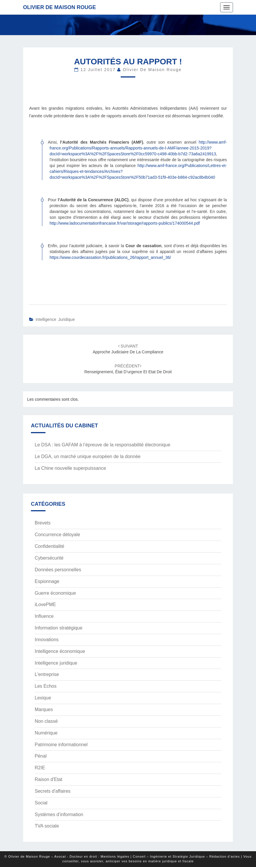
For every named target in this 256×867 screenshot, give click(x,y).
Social (41, 802)
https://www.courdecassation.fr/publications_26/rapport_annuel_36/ (110, 257)
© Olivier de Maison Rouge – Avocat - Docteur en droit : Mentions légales (66, 856)
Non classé (46, 721)
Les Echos (46, 686)
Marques (44, 709)
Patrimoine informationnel (61, 744)
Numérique (46, 732)
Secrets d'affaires (53, 791)
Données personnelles (58, 569)
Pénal (41, 756)
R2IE (40, 767)
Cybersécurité (49, 557)
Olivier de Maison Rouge (59, 7)
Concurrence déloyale (57, 534)
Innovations (47, 639)
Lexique (43, 697)
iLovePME (45, 604)
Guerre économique (55, 593)
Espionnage (47, 581)
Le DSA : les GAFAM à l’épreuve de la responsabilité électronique (102, 444)
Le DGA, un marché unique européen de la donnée (88, 456)
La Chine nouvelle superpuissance (70, 468)
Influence (44, 616)
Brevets (42, 522)
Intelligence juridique (55, 319)
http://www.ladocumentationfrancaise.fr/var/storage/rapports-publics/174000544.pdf (125, 223)
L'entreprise (47, 674)
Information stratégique (59, 627)
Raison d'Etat (48, 779)
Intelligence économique (60, 651)
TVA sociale (47, 825)
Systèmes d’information (59, 814)
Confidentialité (49, 546)
